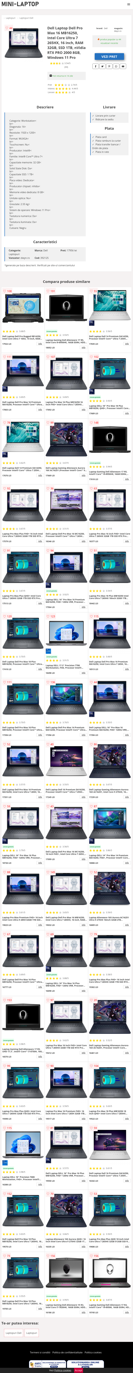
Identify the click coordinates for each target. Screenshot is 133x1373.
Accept (78, 1370)
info (40, 343)
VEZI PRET (109, 56)
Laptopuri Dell (26, 18)
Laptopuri (10, 18)
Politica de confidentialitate (67, 1352)
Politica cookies (93, 1352)
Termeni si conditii (40, 1352)
